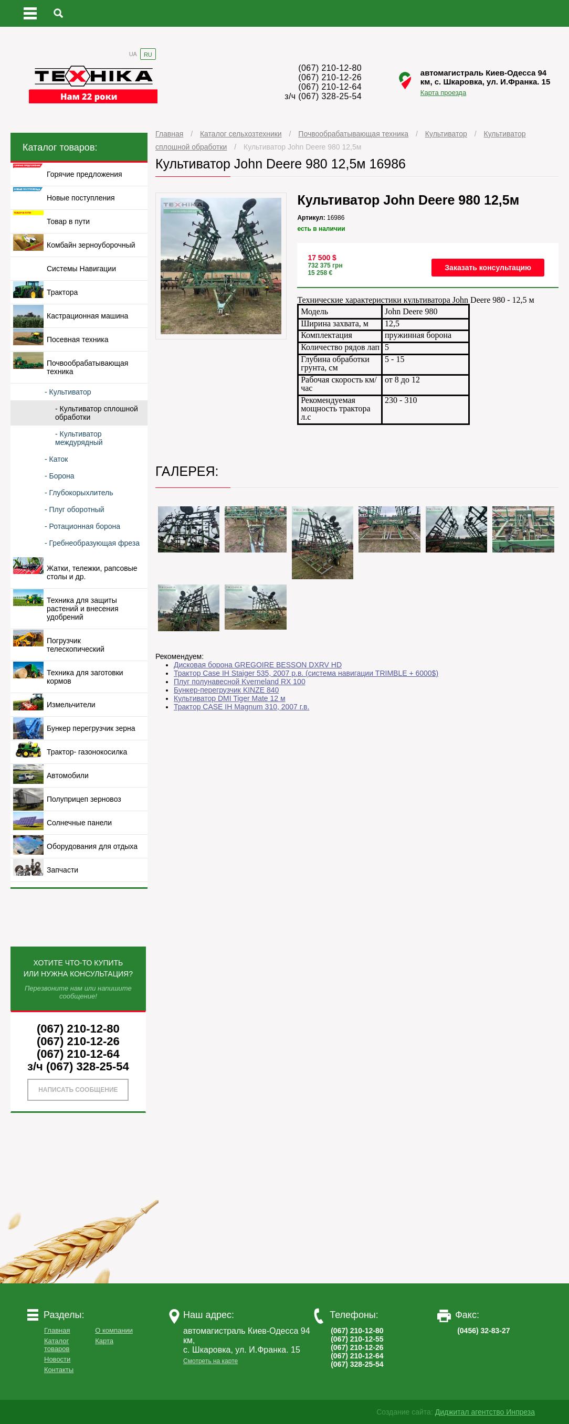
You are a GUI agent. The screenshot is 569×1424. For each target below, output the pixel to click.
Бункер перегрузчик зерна (91, 728)
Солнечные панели (79, 823)
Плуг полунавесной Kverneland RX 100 (239, 681)
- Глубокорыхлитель (79, 492)
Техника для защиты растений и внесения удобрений (82, 608)
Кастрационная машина (87, 316)
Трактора (62, 292)
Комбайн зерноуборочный (91, 245)
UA (133, 54)
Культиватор (446, 134)
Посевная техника (78, 339)
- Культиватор (68, 392)
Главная (169, 134)
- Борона (60, 476)
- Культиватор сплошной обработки (96, 413)
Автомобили (68, 775)
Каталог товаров (56, 1345)
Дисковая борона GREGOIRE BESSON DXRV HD (258, 665)
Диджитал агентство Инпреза (485, 1412)
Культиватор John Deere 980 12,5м (302, 147)
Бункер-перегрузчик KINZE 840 (226, 690)
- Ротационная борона (82, 526)
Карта (104, 1341)
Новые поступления (81, 198)
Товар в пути (68, 221)
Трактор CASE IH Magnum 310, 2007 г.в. (241, 707)
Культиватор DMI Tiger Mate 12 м (230, 698)
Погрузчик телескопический (75, 644)
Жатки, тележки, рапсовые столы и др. (92, 572)
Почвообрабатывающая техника (353, 134)
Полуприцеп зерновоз (84, 799)
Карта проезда (443, 93)
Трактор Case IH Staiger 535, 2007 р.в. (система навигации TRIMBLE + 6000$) (306, 673)
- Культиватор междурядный (79, 438)
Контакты (58, 1370)
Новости (57, 1359)
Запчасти (62, 870)
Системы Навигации (81, 268)
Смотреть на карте (210, 1361)
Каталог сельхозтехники (241, 134)
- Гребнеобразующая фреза (92, 543)
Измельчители (71, 704)
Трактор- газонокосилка (87, 752)
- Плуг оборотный (74, 509)
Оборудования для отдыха (92, 846)
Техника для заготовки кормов (85, 676)
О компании (114, 1330)
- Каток (56, 459)
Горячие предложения (84, 174)
